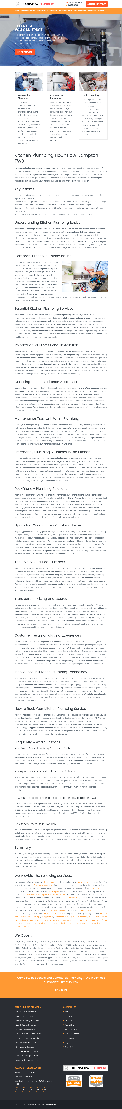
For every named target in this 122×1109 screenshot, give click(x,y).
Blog (66, 1042)
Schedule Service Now (96, 4)
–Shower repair (30, 923)
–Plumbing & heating (68, 920)
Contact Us (101, 11)
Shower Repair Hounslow (26, 1042)
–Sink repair (53, 923)
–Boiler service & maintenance (93, 910)
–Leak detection (21, 920)
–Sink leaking (42, 923)
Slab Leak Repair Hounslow (27, 1051)
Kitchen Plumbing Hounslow (27, 1020)
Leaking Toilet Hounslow (26, 1029)
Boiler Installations (65, 11)
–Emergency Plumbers (57, 910)
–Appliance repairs (98, 888)
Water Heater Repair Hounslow (28, 1055)
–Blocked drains (73, 898)
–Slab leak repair (65, 923)
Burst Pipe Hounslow (24, 1016)
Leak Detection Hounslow (26, 1025)
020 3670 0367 (73, 5)
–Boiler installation (50, 882)
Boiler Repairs (41, 11)
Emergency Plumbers (28, 11)
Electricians (92, 11)
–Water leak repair (98, 923)
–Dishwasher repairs (56, 894)
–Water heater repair (81, 923)
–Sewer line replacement (89, 920)
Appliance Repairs (80, 11)
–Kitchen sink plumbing (97, 917)
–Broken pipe (24, 917)
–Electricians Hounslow (53, 913)
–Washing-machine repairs (36, 894)
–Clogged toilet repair (62, 917)
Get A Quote (61, 990)
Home (17, 11)
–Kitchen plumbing (79, 917)
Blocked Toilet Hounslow (26, 1011)
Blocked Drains (52, 11)
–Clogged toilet (47, 917)
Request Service (24, 52)
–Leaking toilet (35, 920)
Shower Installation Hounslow (28, 1038)
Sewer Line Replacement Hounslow (30, 1033)
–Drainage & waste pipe (42, 885)
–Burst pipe (35, 917)
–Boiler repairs (53, 891)
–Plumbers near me (50, 920)
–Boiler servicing (83, 882)
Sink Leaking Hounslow (25, 1047)
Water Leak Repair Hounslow (27, 1060)
